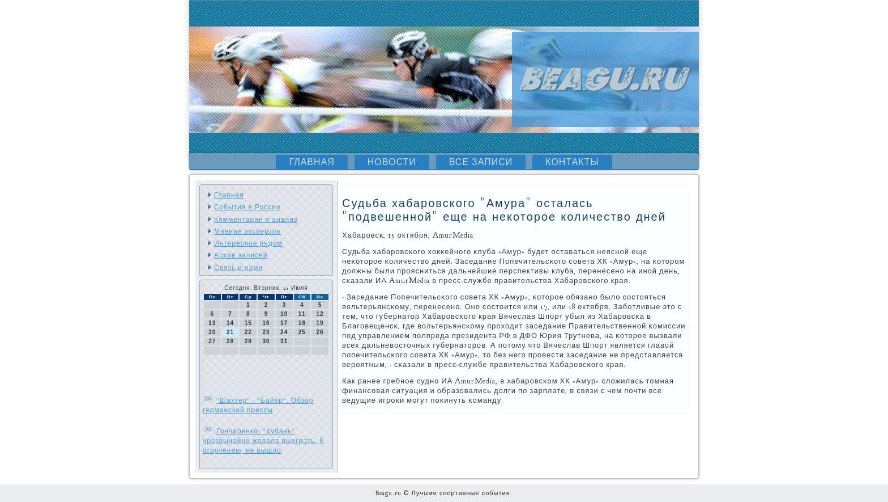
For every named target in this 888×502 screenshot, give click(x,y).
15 (248, 323)
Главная (311, 162)
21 (230, 332)
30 (266, 341)
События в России (247, 207)
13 (212, 323)
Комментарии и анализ (255, 219)
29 (248, 341)
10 (284, 314)
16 (266, 323)
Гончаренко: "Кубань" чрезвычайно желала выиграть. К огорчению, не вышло (263, 441)
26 (320, 332)
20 (212, 332)
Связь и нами (238, 267)
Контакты (572, 162)
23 (266, 332)
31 (284, 341)
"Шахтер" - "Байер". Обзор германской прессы (258, 405)
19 (320, 323)
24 (284, 332)
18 (302, 323)
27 (212, 341)
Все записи (481, 162)
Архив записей (240, 255)
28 (230, 341)
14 (230, 323)
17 (284, 323)
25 (302, 332)
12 (320, 314)
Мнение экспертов (247, 231)
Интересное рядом (248, 243)
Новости (392, 162)
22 (248, 332)
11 (302, 314)
